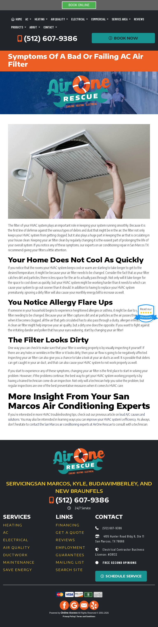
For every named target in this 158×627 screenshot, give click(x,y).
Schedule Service (121, 576)
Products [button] (17, 27)
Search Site (69, 570)
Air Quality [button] (58, 19)
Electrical (15, 540)
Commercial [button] (98, 19)
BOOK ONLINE (79, 5)
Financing (68, 525)
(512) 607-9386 (50, 38)
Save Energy (17, 570)
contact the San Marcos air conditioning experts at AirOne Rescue (70, 424)
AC (5, 532)
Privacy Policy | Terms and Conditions (79, 616)
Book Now (123, 38)
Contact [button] (49, 27)
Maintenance (19, 562)
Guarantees (70, 555)
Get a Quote (70, 532)
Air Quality (16, 548)
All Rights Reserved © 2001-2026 (93, 613)
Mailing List (70, 562)
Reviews (139, 19)
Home (16, 19)
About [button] (33, 27)
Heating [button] (40, 19)
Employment (70, 548)
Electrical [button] (78, 19)
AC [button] (27, 19)
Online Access (69, 612)
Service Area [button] (120, 19)
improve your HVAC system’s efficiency (111, 419)
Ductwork (15, 555)
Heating (12, 525)
